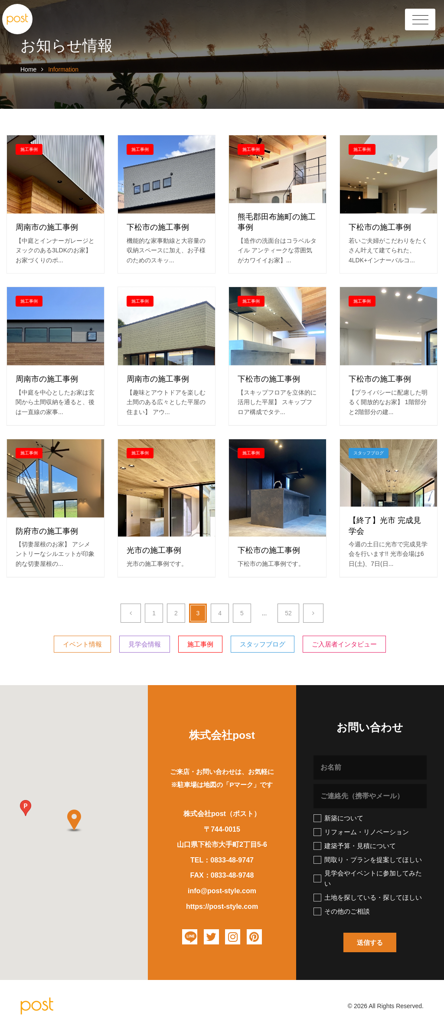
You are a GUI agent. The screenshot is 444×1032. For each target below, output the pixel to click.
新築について (338, 818)
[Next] (313, 613)
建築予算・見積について (354, 846)
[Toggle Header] (420, 19)
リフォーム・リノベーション (361, 832)
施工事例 (29, 149)
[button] (25, 808)
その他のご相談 (341, 911)
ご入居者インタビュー (344, 644)
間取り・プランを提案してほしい (367, 860)
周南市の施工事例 (47, 227)
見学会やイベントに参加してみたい (367, 878)
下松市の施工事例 (158, 227)
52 (288, 613)
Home (29, 69)
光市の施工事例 (154, 550)
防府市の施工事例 (47, 531)
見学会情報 (144, 644)
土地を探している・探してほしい (367, 897)
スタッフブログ (368, 453)
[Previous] (131, 613)
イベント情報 (82, 644)
